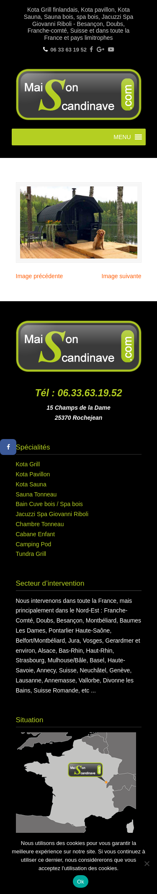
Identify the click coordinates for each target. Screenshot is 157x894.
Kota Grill (28, 464)
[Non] (146, 863)
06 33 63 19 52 (68, 50)
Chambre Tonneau (40, 524)
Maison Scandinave (79, 93)
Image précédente (39, 276)
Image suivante (122, 276)
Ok (80, 881)
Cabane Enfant (35, 534)
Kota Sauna (31, 484)
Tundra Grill (31, 553)
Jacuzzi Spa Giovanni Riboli (52, 514)
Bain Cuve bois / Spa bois (49, 504)
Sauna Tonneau (36, 494)
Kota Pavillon (33, 474)
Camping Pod (33, 544)
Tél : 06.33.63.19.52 (78, 393)
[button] (122, 137)
